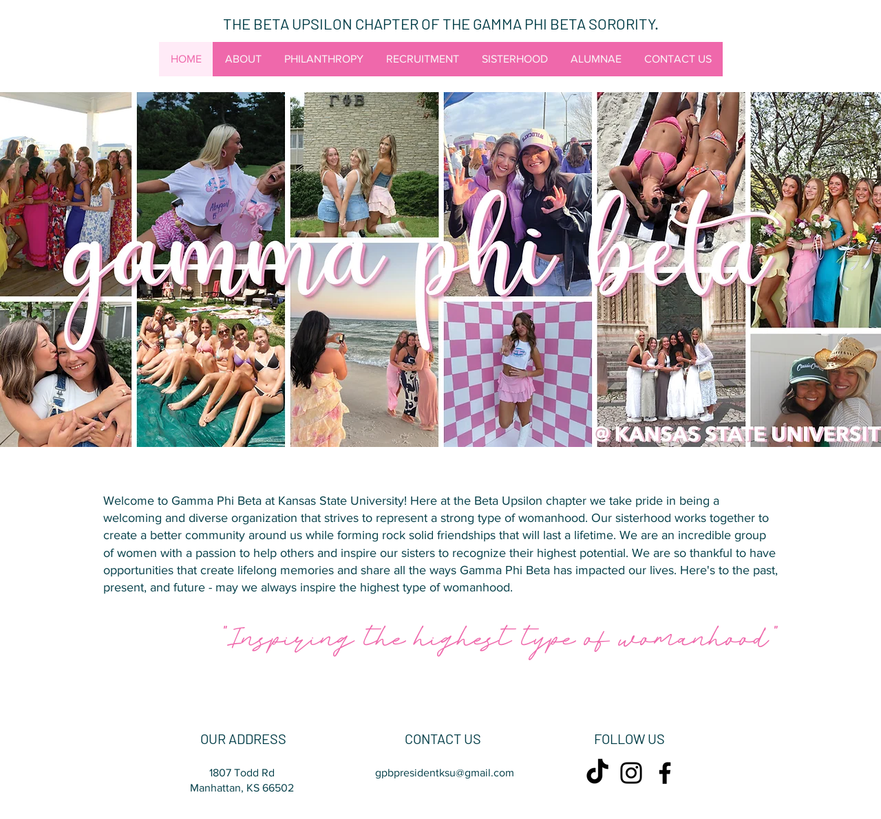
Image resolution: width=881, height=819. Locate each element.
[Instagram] (631, 772)
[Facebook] (664, 772)
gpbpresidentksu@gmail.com (444, 772)
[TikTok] (597, 772)
